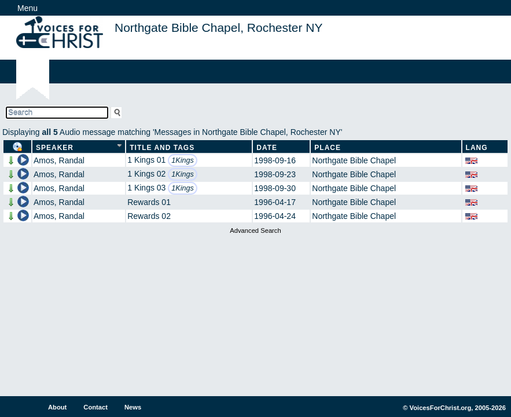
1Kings (182, 160)
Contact (95, 407)
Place (327, 148)
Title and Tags (162, 148)
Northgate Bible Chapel (354, 160)
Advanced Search (255, 230)
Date (266, 148)
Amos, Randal (59, 160)
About (57, 407)
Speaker (54, 148)
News (132, 407)
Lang (477, 148)
